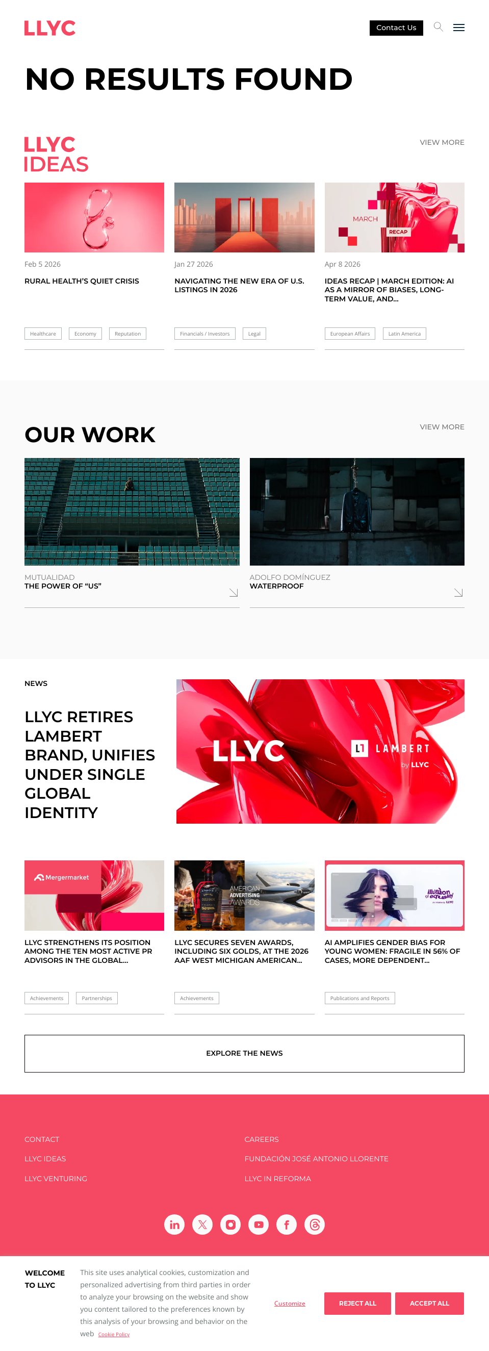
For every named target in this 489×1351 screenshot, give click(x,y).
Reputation (128, 333)
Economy (85, 333)
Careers (262, 1140)
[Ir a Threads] (314, 1226)
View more (442, 142)
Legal (254, 333)
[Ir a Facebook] (286, 1226)
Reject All (357, 1303)
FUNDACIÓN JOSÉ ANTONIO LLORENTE (317, 1160)
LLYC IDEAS (45, 1160)
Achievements (46, 998)
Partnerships (97, 998)
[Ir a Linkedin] (174, 1226)
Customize (289, 1303)
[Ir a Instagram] (230, 1226)
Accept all (429, 1303)
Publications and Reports (360, 998)
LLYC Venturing (55, 1180)
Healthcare (43, 333)
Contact (41, 1140)
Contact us (396, 27)
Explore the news (244, 1054)
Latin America (405, 333)
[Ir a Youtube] (258, 1226)
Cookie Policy (114, 1334)
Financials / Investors (204, 333)
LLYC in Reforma (278, 1180)
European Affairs (350, 333)
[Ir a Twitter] (202, 1226)
